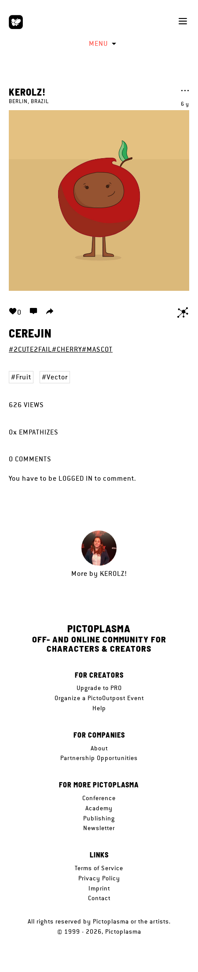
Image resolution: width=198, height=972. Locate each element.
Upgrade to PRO (99, 688)
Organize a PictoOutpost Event (99, 698)
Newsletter (99, 828)
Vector (57, 377)
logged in (76, 478)
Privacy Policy (99, 878)
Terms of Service (99, 868)
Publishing (99, 818)
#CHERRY (67, 349)
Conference (99, 798)
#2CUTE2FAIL (30, 349)
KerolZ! (27, 91)
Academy (99, 808)
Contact (99, 898)
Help (99, 708)
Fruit (23, 377)
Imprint (99, 888)
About (99, 748)
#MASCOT (97, 349)
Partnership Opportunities (99, 758)
